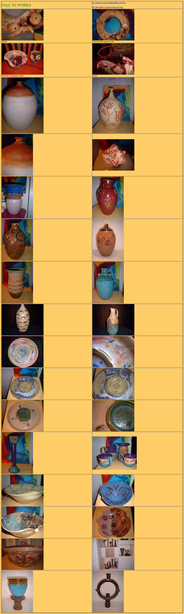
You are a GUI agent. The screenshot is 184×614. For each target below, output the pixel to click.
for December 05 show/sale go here (107, 7)
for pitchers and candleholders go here (109, 3)
